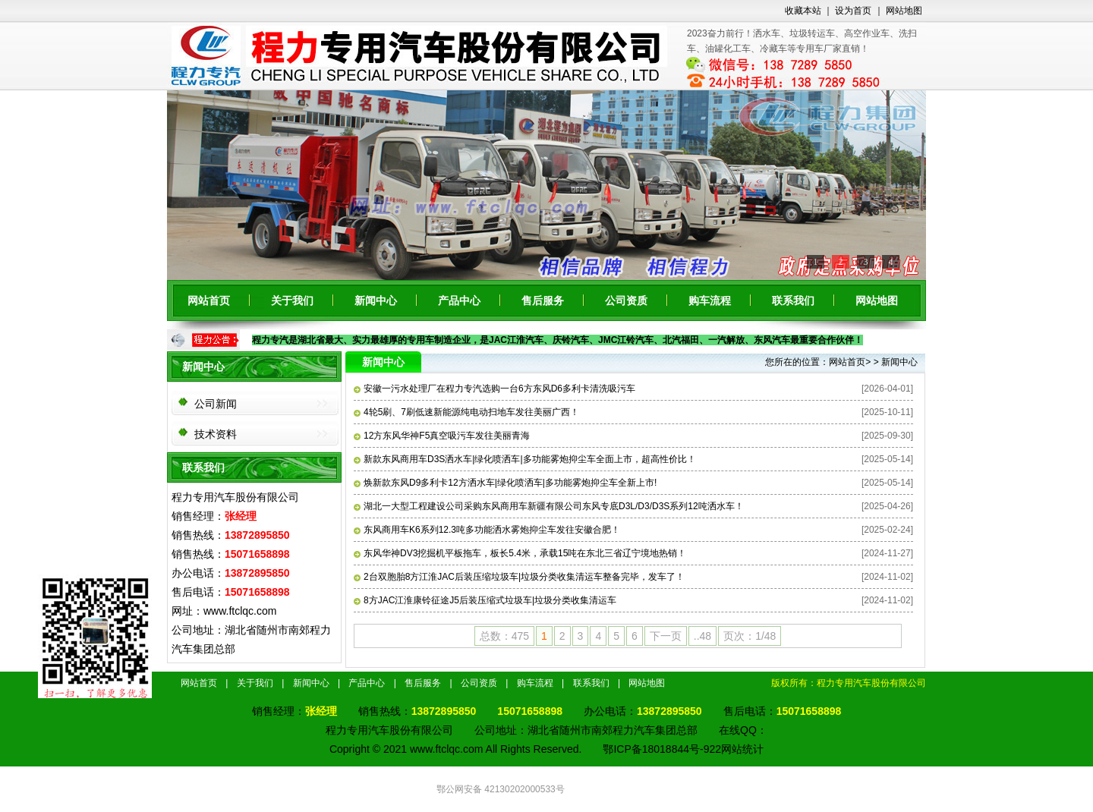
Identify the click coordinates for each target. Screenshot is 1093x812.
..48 (702, 636)
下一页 (666, 636)
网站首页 (208, 300)
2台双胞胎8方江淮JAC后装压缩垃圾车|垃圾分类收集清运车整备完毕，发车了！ (519, 576)
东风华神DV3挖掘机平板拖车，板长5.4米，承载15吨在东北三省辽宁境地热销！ (520, 553)
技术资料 (215, 434)
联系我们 (793, 300)
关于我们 (292, 300)
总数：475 (504, 636)
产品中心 (459, 300)
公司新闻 (215, 404)
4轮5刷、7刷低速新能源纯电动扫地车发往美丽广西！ (466, 412)
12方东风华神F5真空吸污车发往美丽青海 (442, 435)
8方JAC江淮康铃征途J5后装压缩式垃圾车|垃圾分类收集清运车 (485, 600)
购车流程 (709, 300)
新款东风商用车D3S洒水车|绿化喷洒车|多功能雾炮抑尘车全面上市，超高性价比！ (525, 459)
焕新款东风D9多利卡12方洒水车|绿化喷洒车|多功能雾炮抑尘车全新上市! (505, 482)
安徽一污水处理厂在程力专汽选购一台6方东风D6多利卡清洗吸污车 (494, 388)
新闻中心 (375, 300)
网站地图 (904, 10)
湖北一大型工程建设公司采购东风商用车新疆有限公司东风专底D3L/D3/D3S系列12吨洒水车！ (549, 506)
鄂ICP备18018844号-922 (662, 749)
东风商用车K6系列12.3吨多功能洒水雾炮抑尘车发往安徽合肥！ (487, 529)
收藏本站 (803, 10)
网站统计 (742, 749)
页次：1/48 (749, 636)
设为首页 (853, 10)
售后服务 (542, 300)
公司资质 (626, 300)
